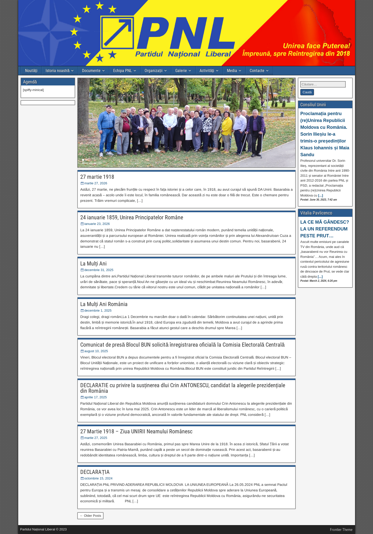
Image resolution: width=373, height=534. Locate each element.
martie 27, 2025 (95, 438)
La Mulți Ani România (104, 304)
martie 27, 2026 (95, 183)
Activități (207, 70)
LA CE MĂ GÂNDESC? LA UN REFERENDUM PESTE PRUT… (324, 229)
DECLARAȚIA (95, 472)
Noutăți (31, 70)
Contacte (257, 70)
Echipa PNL (122, 70)
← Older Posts (90, 516)
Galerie (181, 70)
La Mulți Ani (93, 263)
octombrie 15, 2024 (98, 478)
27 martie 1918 (97, 177)
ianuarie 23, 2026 (97, 224)
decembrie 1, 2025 (98, 310)
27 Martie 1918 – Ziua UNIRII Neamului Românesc (136, 431)
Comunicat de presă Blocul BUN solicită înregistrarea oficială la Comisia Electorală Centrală (182, 345)
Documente (91, 70)
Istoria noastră (58, 70)
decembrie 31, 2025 (98, 270)
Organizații (153, 70)
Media (232, 70)
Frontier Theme (341, 529)
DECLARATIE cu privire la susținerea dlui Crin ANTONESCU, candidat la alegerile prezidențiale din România (182, 388)
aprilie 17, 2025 (95, 397)
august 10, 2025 (96, 351)
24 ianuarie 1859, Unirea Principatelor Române (131, 217)
